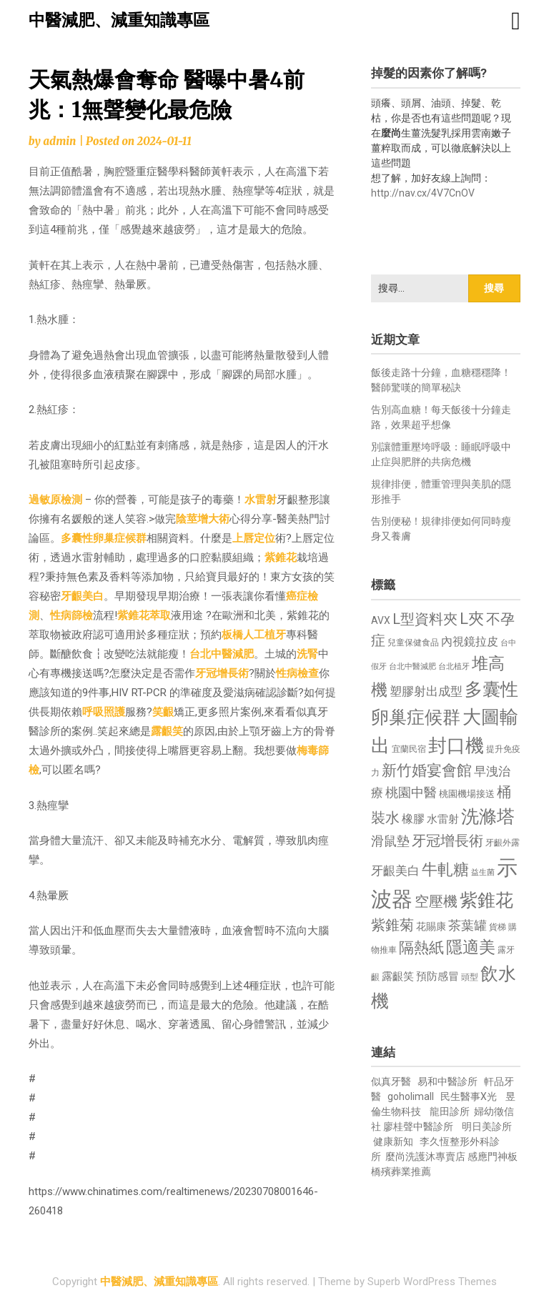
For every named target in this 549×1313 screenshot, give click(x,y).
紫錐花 (280, 557)
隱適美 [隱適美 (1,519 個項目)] (470, 947)
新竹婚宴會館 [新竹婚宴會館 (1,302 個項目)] (427, 770)
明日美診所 (486, 1126)
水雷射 (260, 499)
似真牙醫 (391, 1081)
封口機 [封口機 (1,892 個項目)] (456, 745)
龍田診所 (450, 1111)
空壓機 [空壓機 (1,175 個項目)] (436, 901)
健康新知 (393, 1141)
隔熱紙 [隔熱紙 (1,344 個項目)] (421, 947)
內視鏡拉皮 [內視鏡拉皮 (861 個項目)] (469, 641)
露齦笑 (167, 731)
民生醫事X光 (468, 1096)
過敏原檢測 (55, 499)
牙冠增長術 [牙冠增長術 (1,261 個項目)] (447, 840)
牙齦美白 (82, 596)
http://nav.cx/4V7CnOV (423, 193)
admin (59, 141)
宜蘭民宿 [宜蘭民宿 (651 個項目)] (409, 749)
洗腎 (307, 654)
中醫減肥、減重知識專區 (119, 20)
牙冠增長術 (222, 673)
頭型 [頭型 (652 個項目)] (469, 977)
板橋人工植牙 (254, 634)
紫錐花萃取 (144, 615)
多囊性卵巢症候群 (104, 538)
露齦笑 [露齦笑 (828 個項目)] (398, 976)
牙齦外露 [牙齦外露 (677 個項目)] (502, 842)
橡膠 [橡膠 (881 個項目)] (413, 819)
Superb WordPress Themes (432, 1281)
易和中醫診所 (447, 1081)
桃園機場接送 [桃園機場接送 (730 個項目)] (467, 793)
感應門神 (488, 1156)
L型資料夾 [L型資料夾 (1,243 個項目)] (425, 619)
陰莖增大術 (202, 518)
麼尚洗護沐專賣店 (426, 1156)
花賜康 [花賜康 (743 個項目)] (431, 926)
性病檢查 (297, 673)
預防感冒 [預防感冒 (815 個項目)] (437, 976)
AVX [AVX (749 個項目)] (380, 620)
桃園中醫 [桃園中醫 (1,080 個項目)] (411, 792)
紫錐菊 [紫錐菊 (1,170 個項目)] (392, 925)
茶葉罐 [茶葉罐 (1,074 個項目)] (467, 925)
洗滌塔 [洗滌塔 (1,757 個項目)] (488, 816)
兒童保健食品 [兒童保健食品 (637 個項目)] (413, 643)
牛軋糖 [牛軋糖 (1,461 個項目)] (445, 869)
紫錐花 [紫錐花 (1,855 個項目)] (486, 900)
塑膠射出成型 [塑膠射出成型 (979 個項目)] (426, 691)
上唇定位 (253, 538)
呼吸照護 (103, 711)
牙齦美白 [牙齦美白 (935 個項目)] (395, 871)
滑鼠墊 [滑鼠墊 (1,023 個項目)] (390, 841)
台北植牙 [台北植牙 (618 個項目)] (454, 666)
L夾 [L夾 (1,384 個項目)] (472, 619)
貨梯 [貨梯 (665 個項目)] (497, 927)
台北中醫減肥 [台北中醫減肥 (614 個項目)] (412, 666)
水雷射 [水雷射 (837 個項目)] (443, 819)
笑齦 (163, 711)
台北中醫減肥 (221, 654)
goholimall (410, 1096)
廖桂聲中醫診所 (418, 1126)
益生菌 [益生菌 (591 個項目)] (483, 872)
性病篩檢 (71, 615)
